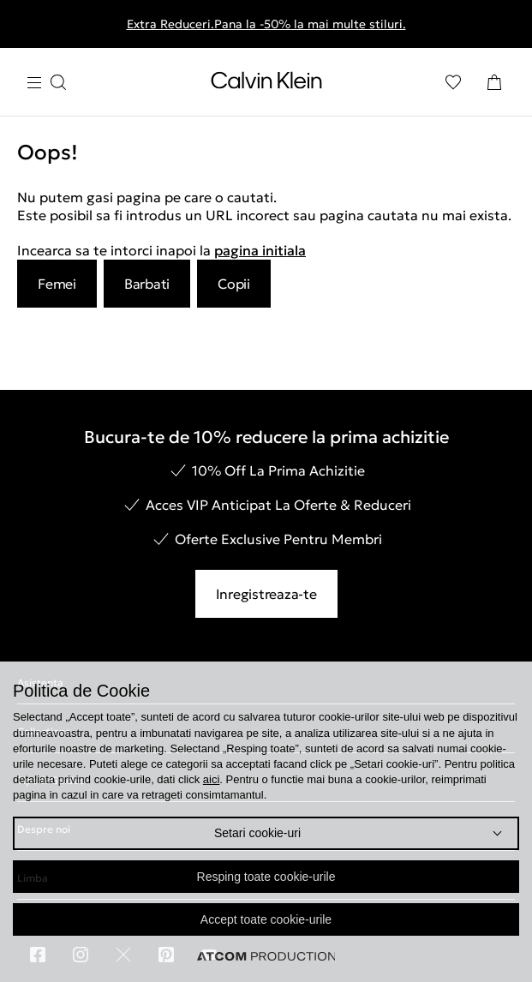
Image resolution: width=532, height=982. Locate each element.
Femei (57, 283)
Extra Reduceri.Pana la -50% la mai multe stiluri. (266, 24)
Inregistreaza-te (266, 593)
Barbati (147, 283)
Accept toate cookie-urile (266, 919)
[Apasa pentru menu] (46, 83)
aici (211, 779)
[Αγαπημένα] (453, 82)
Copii (234, 283)
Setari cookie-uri (257, 833)
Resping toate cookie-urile (266, 876)
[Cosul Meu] (494, 82)
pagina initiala (260, 250)
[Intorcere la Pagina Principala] (266, 84)
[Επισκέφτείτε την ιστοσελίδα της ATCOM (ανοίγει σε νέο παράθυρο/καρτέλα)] (266, 956)
